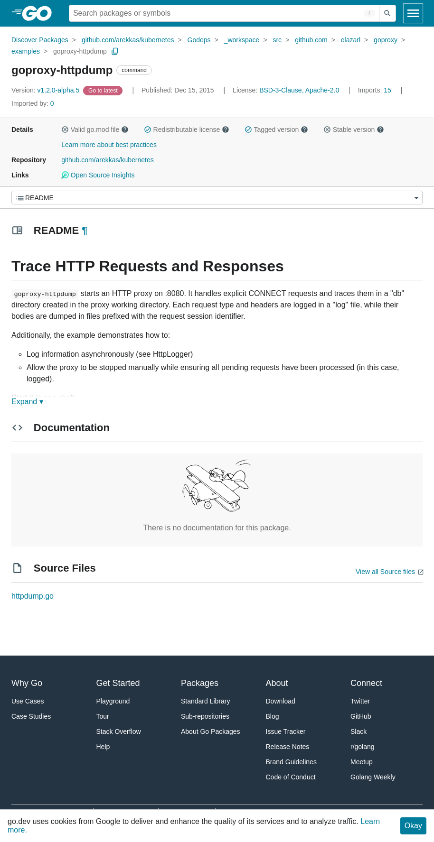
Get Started (118, 683)
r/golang (362, 746)
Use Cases (27, 701)
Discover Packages (39, 40)
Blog (272, 716)
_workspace (242, 40)
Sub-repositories (205, 716)
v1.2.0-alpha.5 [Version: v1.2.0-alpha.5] (46, 90)
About (277, 683)
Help (103, 746)
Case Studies (31, 716)
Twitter (360, 701)
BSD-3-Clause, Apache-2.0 (299, 90)
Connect (366, 683)
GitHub (360, 716)
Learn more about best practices (109, 144)
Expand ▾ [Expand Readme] (27, 402)
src (277, 40)
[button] (65, 129)
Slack (358, 731)
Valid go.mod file (95, 129)
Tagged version (276, 129)
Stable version (353, 129)
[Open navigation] (413, 13)
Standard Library (205, 701)
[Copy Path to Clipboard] (115, 51)
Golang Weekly (373, 777)
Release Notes (288, 746)
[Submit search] (387, 13)
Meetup (361, 762)
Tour (102, 716)
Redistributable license (186, 129)
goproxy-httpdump (80, 51)
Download (280, 701)
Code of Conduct (291, 777)
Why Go (26, 683)
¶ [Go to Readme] (84, 230)
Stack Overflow (118, 731)
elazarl (350, 40)
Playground (113, 701)
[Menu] (217, 197)
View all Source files (385, 571)
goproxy (385, 40)
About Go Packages (210, 731)
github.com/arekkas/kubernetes (128, 40)
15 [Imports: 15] (375, 90)
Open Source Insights (97, 175)
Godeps (199, 40)
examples (25, 51)
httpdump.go (32, 596)
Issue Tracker (286, 731)
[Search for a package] (224, 13)
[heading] (40, 13)
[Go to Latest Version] (103, 90)
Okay (413, 826)
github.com (311, 40)
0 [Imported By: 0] (32, 103)
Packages (199, 683)
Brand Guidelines (291, 762)
